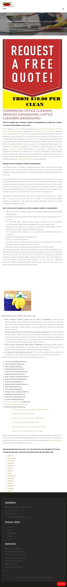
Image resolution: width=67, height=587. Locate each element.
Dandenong (18, 129)
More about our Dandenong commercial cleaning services (30, 409)
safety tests (55, 179)
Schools (19, 131)
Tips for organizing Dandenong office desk (25, 422)
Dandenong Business (55, 440)
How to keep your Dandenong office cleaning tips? (28, 418)
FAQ (6, 570)
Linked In (9, 536)
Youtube (9, 539)
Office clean (25, 435)
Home (28, 26)
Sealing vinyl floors (11, 564)
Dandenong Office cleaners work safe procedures (27, 431)
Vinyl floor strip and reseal (13, 402)
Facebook (9, 527)
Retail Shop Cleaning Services (14, 561)
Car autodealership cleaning (13, 567)
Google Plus (10, 533)
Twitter (8, 530)
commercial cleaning (15, 149)
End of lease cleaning (23, 134)
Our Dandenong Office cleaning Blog (23, 414)
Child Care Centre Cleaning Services (16, 555)
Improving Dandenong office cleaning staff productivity (29, 427)
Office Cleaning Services (12, 549)
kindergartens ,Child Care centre (43, 131)
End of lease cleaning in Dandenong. (16, 404)
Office (5, 129)
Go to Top (61, 584)
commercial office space (26, 159)
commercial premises (44, 129)
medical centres (11, 131)
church (5, 134)
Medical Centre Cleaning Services (15, 558)
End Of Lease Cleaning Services (15, 552)
